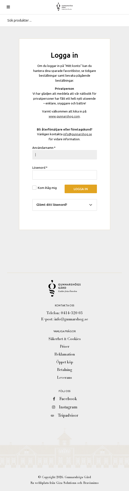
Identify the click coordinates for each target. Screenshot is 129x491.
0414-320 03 (72, 313)
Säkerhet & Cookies (64, 339)
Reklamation (64, 354)
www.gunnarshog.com (64, 116)
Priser (64, 346)
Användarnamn (44, 147)
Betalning (64, 369)
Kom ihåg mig (47, 187)
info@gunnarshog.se (77, 134)
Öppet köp (64, 362)
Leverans (64, 377)
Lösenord (40, 167)
